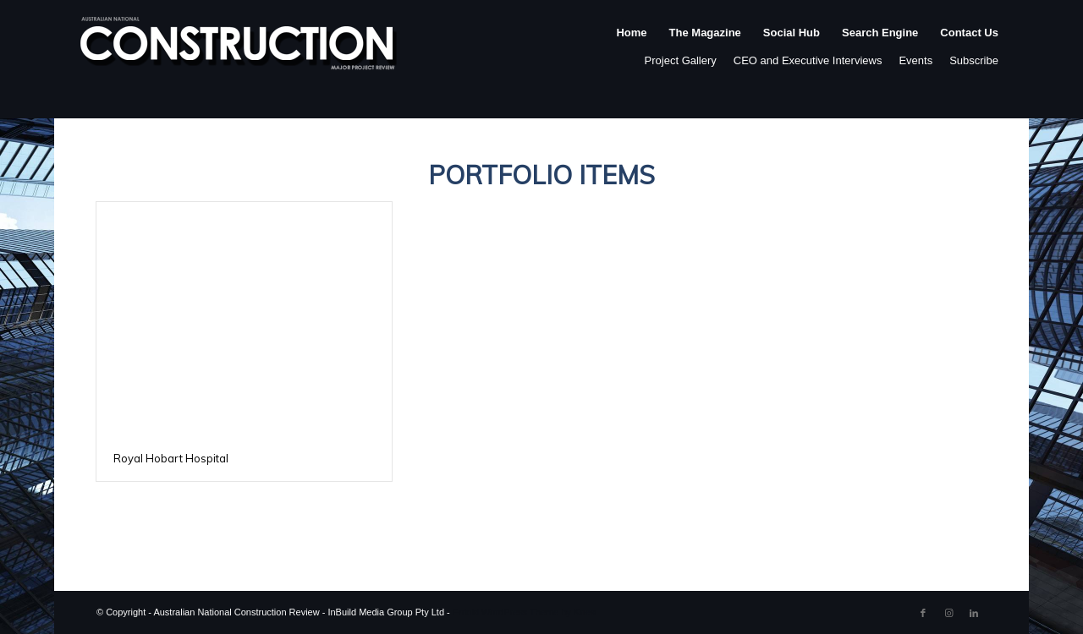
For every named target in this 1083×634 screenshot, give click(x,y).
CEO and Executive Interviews (808, 60)
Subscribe (973, 60)
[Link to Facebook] (923, 613)
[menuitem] (631, 50)
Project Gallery (681, 60)
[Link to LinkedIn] (974, 613)
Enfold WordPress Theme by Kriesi (525, 612)
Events (915, 60)
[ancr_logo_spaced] (239, 50)
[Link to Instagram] (948, 613)
